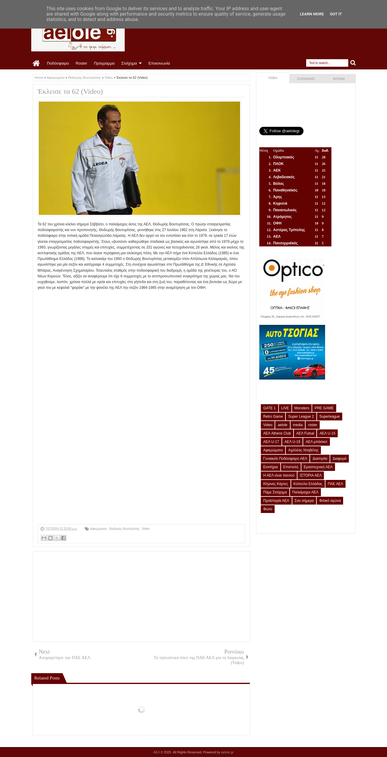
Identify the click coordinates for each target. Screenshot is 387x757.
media (298, 425)
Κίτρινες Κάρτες (275, 484)
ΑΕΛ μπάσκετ (316, 442)
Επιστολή (290, 467)
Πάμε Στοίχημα (275, 492)
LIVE (285, 408)
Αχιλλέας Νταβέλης (303, 450)
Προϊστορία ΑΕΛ (276, 501)
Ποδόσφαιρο (58, 63)
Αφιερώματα (98, 528)
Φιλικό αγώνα (330, 501)
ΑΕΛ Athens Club (277, 433)
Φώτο (267, 509)
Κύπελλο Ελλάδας (308, 484)
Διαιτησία (319, 458)
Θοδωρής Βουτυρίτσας (124, 528)
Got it (336, 14)
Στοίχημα (129, 63)
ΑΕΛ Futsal (305, 433)
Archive (339, 79)
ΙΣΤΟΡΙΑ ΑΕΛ (311, 475)
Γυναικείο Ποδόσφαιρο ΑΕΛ (285, 458)
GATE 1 (269, 408)
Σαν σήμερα (304, 501)
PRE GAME (324, 408)
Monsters (301, 408)
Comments (306, 79)
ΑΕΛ (156, 752)
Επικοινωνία (159, 63)
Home (36, 63)
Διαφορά (339, 458)
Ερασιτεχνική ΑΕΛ (318, 467)
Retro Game (273, 416)
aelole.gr (227, 752)
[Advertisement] (141, 482)
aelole (282, 425)
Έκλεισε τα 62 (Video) (70, 91)
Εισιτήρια (270, 467)
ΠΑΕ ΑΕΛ (335, 484)
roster (312, 425)
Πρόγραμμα (104, 63)
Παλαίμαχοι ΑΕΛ (305, 492)
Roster (81, 63)
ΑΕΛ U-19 (292, 442)
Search (353, 63)
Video (145, 528)
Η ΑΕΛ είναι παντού (278, 475)
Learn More (312, 14)
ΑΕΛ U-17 (271, 442)
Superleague (329, 416)
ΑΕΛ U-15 (327, 433)
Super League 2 (301, 416)
